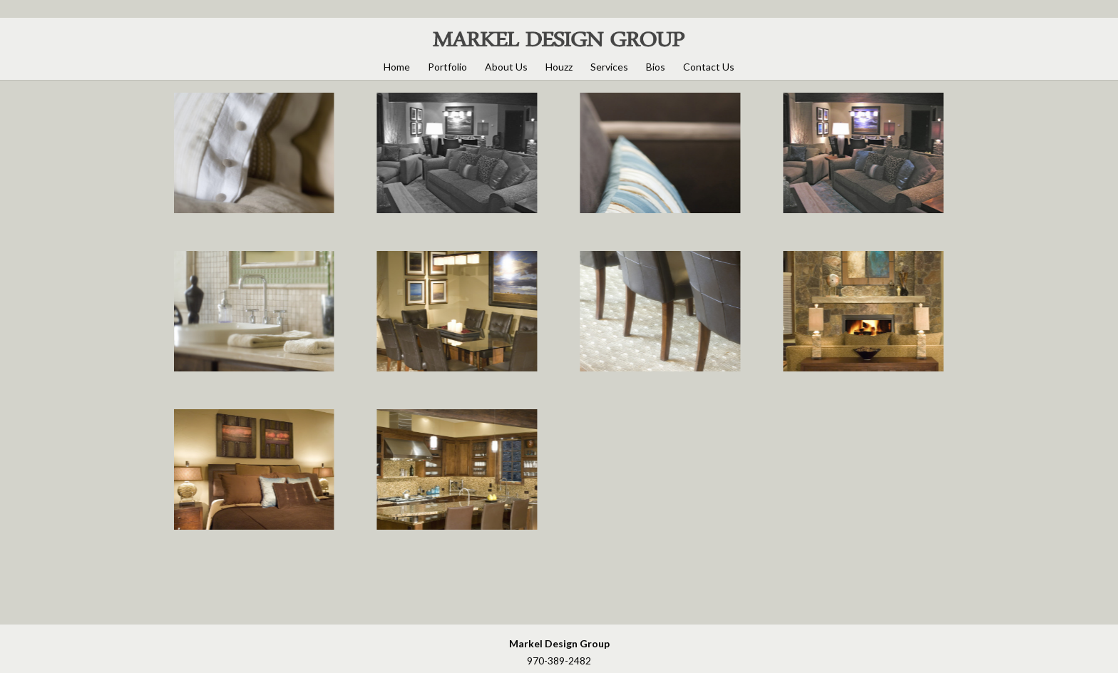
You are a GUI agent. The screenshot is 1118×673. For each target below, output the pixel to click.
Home (397, 67)
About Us (506, 67)
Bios (655, 67)
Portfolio (447, 67)
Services (609, 67)
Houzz (559, 67)
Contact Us (708, 67)
